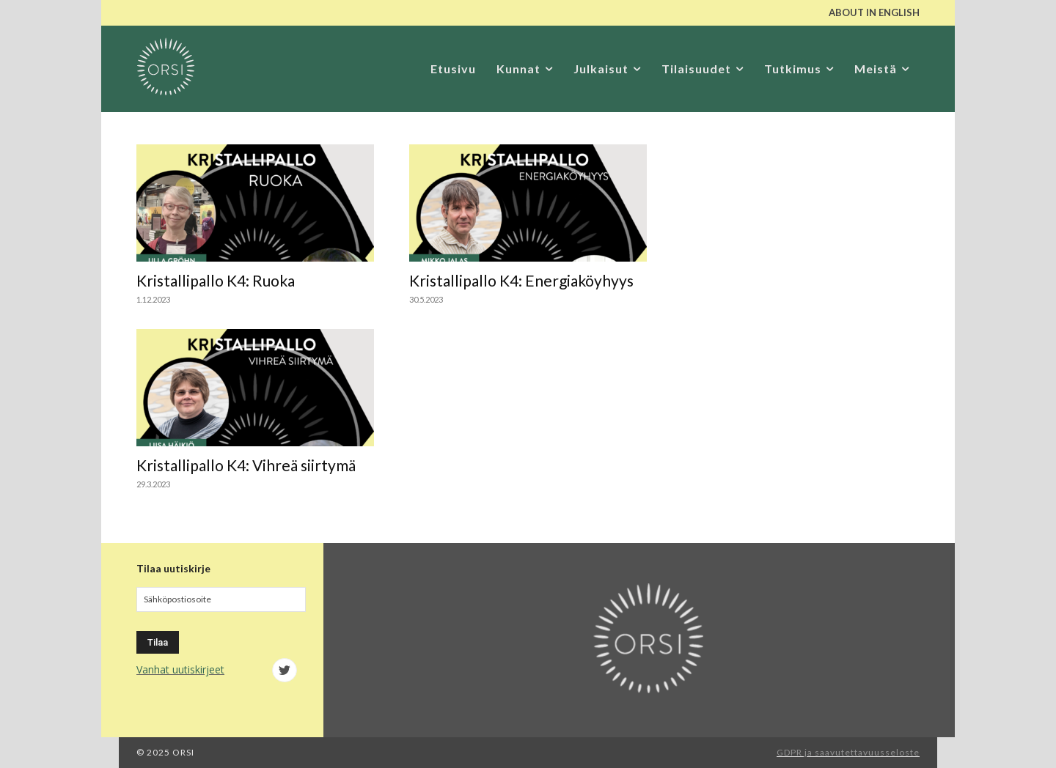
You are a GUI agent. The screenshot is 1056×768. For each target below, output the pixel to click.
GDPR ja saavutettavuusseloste (848, 752)
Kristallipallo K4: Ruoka (215, 280)
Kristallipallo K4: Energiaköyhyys (521, 280)
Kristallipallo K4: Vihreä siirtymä (246, 465)
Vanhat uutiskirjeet (180, 669)
